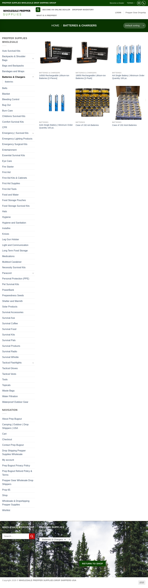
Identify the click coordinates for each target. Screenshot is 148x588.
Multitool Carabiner (12, 262)
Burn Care (7, 110)
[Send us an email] (139, 3)
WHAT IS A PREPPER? (46, 15)
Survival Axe (8, 318)
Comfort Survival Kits (13, 122)
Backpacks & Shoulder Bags (13, 58)
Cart (4, 434)
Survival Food (9, 329)
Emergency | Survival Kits (15, 133)
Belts (4, 88)
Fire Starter (8, 166)
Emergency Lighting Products (17, 138)
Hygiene (6, 217)
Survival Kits (8, 334)
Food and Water (10, 194)
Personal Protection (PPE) (15, 278)
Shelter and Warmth (12, 301)
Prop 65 (6, 490)
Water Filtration (10, 396)
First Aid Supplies (11, 183)
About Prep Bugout (12, 419)
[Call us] (143, 3)
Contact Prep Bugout (13, 445)
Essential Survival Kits (13, 155)
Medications (8, 256)
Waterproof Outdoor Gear (15, 402)
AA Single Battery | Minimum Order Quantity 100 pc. (128, 76)
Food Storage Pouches (14, 200)
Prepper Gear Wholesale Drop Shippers (17, 482)
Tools (5, 379)
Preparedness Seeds (13, 295)
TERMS (131, 3)
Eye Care (7, 161)
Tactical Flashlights (12, 362)
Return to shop (92, 563)
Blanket (6, 94)
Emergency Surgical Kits (14, 144)
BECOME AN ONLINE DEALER (56, 10)
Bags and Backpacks (13, 65)
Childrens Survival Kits (13, 116)
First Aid (6, 172)
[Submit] (32, 536)
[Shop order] (134, 25)
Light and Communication (15, 245)
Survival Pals (8, 340)
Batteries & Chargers (13, 77)
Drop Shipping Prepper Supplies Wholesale (14, 452)
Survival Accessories (12, 312)
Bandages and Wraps (13, 71)
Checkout (7, 439)
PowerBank (8, 290)
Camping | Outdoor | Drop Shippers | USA (15, 426)
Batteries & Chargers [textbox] (54, 539)
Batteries (9, 82)
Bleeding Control (10, 99)
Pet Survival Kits (10, 284)
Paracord (7, 273)
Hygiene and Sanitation (14, 222)
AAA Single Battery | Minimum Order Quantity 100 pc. (56, 126)
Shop (5, 495)
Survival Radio (9, 351)
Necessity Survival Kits (14, 267)
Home (55, 25)
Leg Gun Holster (10, 239)
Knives (5, 234)
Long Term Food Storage (15, 250)
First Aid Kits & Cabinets (14, 178)
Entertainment (9, 150)
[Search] (38, 9)
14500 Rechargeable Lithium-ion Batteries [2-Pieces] (54, 76)
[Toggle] (33, 58)
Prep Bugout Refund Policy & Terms (17, 473)
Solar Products (9, 306)
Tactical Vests (9, 374)
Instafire (6, 228)
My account (8, 460)
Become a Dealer (117, 3)
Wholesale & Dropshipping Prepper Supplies (15, 503)
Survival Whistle (10, 357)
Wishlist (6, 510)
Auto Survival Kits (11, 51)
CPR (4, 127)
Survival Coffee (10, 323)
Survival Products (11, 346)
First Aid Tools (9, 189)
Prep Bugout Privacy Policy (16, 465)
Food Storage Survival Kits (15, 206)
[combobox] (55, 539)
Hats (4, 211)
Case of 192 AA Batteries (87, 125)
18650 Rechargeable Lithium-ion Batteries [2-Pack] (91, 76)
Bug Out (6, 105)
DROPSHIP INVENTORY (83, 10)
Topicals (6, 385)
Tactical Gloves (10, 368)
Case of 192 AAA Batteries (124, 125)
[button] (118, 13)
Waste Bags (8, 390)
